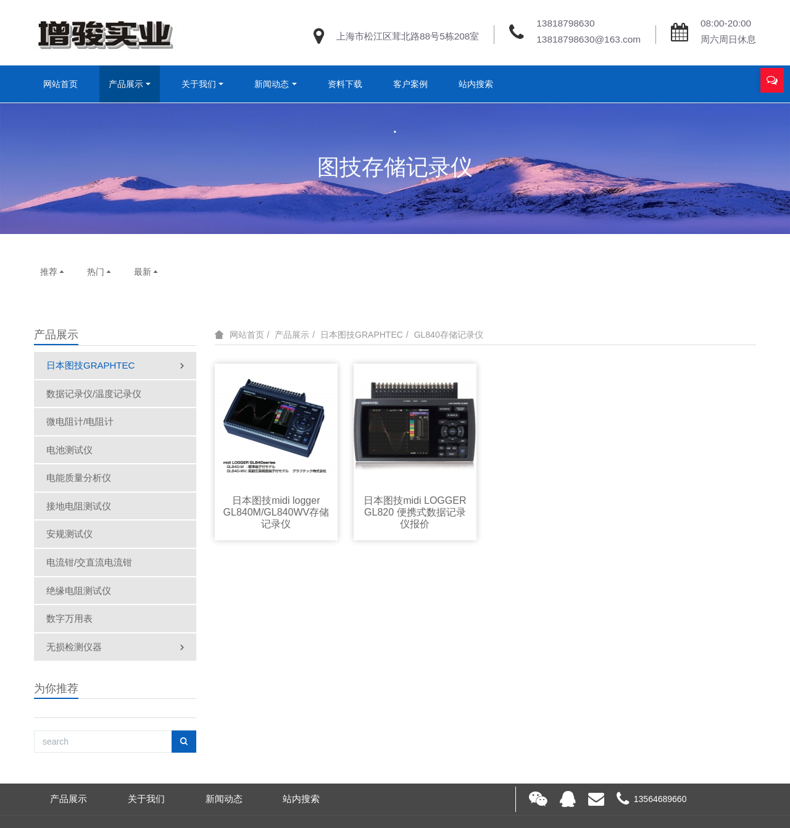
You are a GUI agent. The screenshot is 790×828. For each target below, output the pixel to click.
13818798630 (565, 23)
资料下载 (345, 84)
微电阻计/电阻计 (80, 421)
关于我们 (198, 84)
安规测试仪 (69, 534)
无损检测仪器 (116, 647)
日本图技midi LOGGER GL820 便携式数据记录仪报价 (415, 512)
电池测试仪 (69, 450)
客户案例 (410, 84)
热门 (100, 272)
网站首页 (60, 84)
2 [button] (402, 215)
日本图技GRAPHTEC (116, 366)
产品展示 (126, 84)
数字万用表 (69, 618)
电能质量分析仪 (78, 477)
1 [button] (387, 215)
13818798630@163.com (588, 39)
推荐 (53, 272)
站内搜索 (476, 84)
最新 (147, 272)
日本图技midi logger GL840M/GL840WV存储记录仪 (276, 512)
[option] (395, 168)
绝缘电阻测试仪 (78, 590)
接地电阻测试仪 (78, 506)
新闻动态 (271, 84)
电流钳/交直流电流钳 (89, 562)
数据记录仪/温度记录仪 (93, 393)
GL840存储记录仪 (448, 335)
